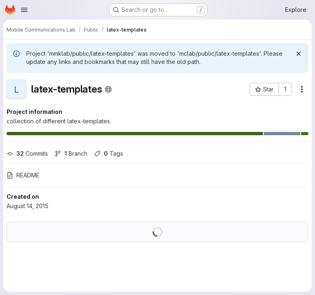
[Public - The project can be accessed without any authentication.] (108, 89)
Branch (71, 153)
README (23, 175)
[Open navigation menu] (24, 9)
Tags (108, 153)
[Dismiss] (299, 54)
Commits (27, 153)
